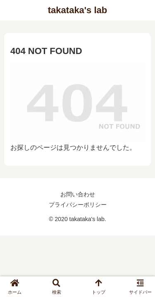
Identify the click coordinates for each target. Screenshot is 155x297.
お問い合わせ (77, 194)
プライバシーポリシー (78, 204)
